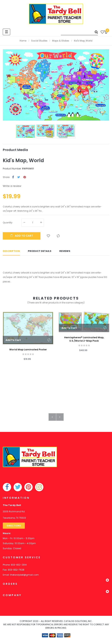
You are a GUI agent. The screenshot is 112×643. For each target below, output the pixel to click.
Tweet (18, 177)
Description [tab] (11, 252)
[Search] (79, 32)
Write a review (12, 186)
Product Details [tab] (39, 252)
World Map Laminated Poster (28, 351)
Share (13, 177)
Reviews (64, 252)
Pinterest (24, 177)
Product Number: (12, 168)
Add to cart (21, 236)
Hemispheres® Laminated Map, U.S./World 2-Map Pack (84, 340)
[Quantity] (32, 222)
